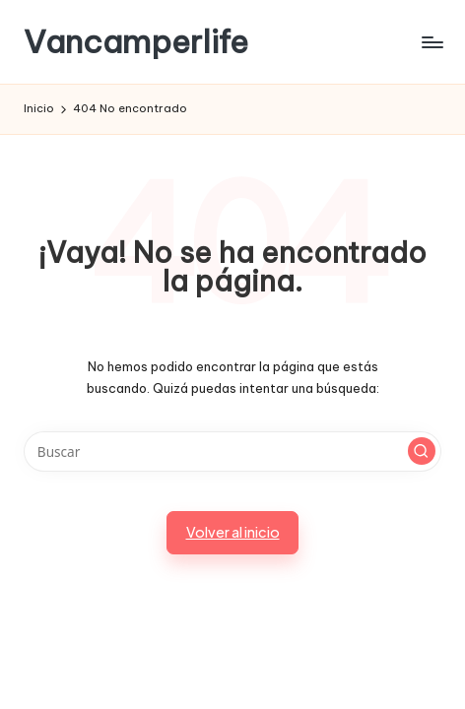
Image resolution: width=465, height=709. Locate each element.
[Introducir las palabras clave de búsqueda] (232, 452)
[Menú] (431, 41)
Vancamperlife (136, 42)
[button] (421, 451)
